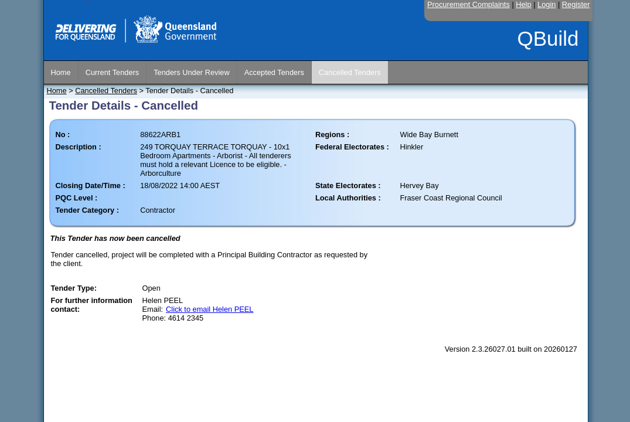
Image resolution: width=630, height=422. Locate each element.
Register (576, 4)
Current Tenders (112, 72)
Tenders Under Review (191, 72)
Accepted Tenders (274, 72)
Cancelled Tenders (350, 72)
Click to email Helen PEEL (209, 309)
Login (546, 4)
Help (523, 4)
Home (61, 72)
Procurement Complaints (468, 4)
